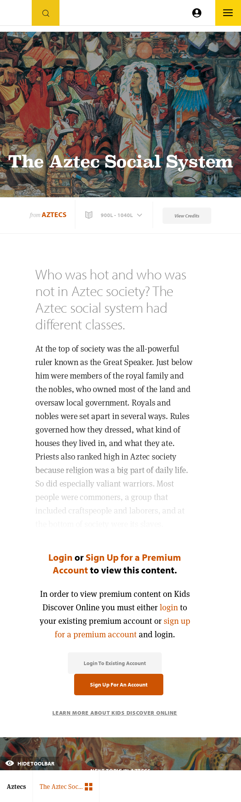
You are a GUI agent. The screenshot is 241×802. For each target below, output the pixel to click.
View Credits (186, 216)
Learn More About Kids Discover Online (114, 712)
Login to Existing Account (115, 663)
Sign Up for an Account (118, 684)
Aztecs (54, 214)
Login (60, 557)
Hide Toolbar (29, 763)
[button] (114, 215)
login (169, 607)
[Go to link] (16, 15)
